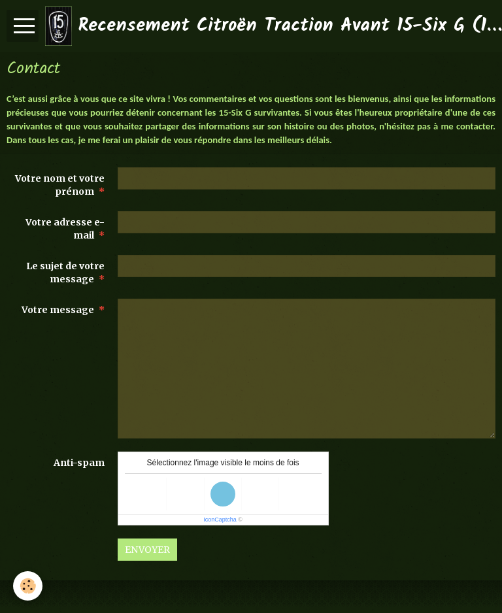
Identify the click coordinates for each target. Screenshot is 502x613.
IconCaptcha (220, 519)
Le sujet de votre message (65, 272)
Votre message (58, 310)
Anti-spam (79, 463)
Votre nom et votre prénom (60, 185)
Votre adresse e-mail (65, 228)
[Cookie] (27, 586)
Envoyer (147, 549)
